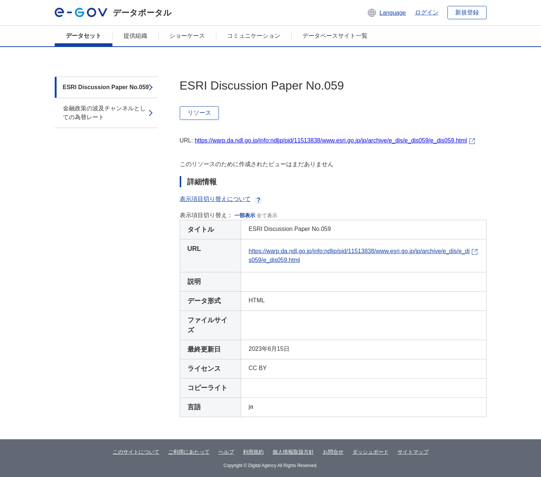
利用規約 (253, 452)
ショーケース (187, 36)
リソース (199, 113)
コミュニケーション (253, 36)
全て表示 (267, 215)
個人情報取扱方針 (293, 452)
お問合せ (333, 452)
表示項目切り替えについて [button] (221, 199)
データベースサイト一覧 (335, 36)
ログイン (427, 12)
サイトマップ (413, 452)
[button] (386, 12)
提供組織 (135, 36)
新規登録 (467, 12)
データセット (83, 36)
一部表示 (244, 215)
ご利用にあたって (189, 452)
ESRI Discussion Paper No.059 (106, 87)
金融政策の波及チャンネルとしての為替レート (104, 112)
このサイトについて (136, 452)
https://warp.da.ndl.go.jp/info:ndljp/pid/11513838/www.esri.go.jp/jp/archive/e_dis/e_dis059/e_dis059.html (331, 140)
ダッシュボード (370, 452)
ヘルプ (226, 452)
